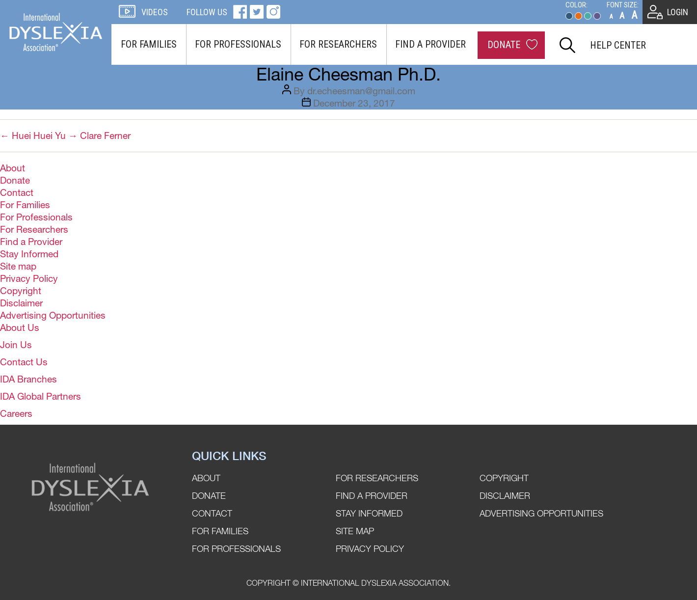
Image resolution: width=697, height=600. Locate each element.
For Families (149, 44)
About (12, 168)
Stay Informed (29, 253)
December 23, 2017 (354, 103)
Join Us (16, 344)
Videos (154, 12)
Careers (16, 413)
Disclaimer (21, 303)
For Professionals (238, 44)
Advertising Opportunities (53, 315)
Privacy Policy (29, 278)
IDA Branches (28, 379)
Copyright (20, 290)
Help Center (618, 45)
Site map (18, 266)
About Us (19, 327)
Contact (16, 192)
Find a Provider (430, 44)
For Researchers (338, 44)
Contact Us (24, 361)
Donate (503, 45)
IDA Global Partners (40, 396)
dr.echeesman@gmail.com (361, 90)
